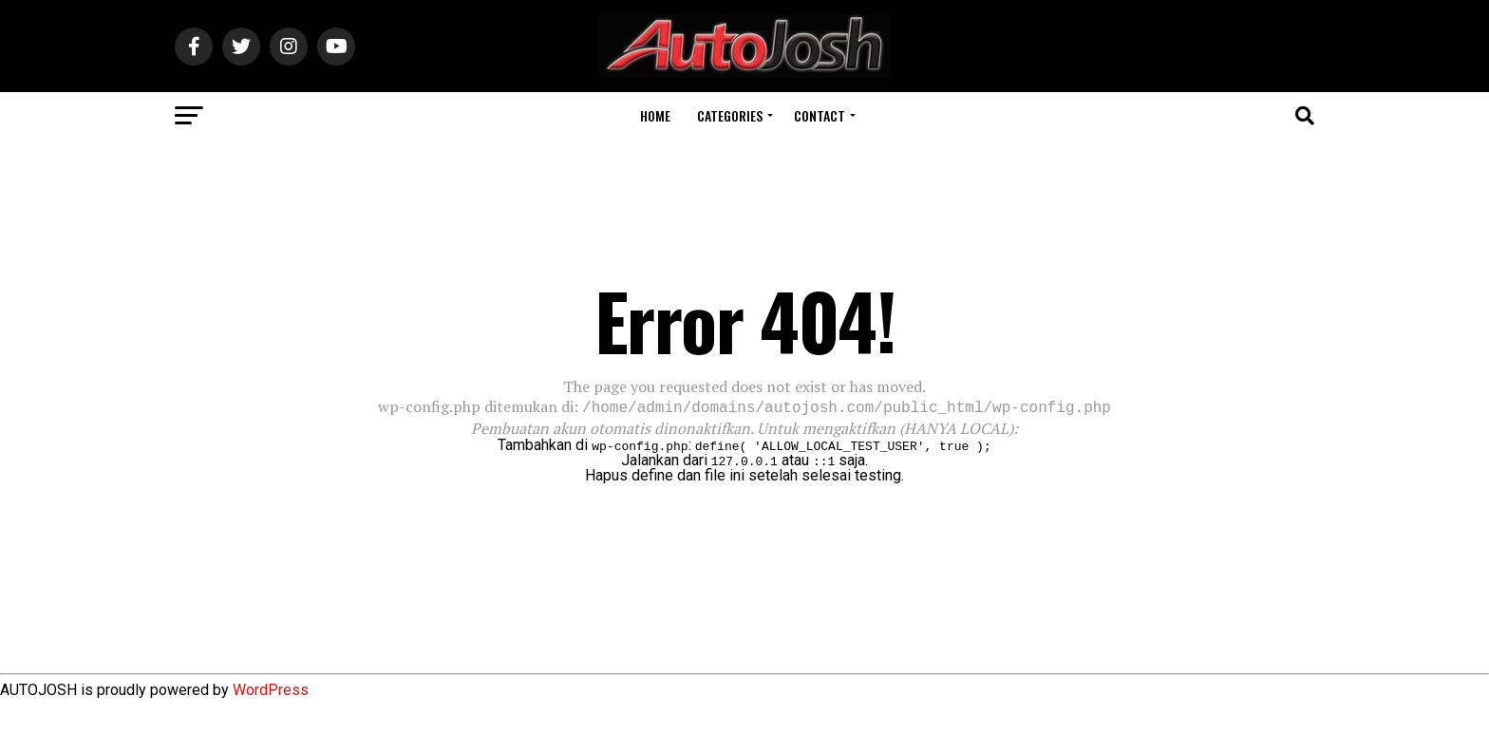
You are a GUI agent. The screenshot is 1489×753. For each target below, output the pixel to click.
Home (655, 115)
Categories (730, 115)
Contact (819, 115)
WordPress (271, 688)
